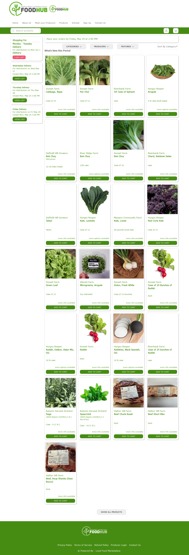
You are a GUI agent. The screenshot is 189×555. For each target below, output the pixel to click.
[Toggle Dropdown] (166, 30)
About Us (26, 23)
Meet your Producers (45, 23)
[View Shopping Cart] (175, 30)
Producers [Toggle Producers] (101, 46)
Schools (75, 23)
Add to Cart (60, 114)
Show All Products (111, 512)
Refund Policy (101, 545)
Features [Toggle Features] (127, 46)
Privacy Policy (65, 545)
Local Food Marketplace (108, 551)
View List (20, 78)
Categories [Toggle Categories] (74, 46)
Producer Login (119, 545)
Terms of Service (83, 545)
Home (15, 23)
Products (63, 23)
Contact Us (100, 23)
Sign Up (87, 23)
